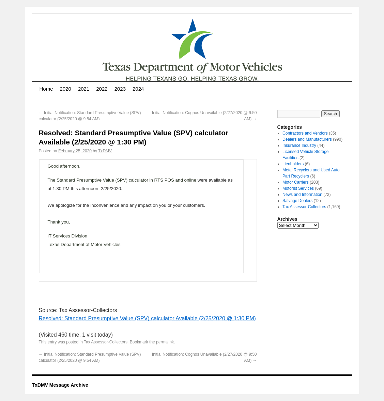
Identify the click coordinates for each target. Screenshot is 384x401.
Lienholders (293, 163)
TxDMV (105, 151)
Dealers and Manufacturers (307, 139)
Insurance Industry (299, 145)
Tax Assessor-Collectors (105, 342)
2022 (101, 89)
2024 (138, 89)
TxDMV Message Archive (60, 385)
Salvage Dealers (297, 200)
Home (46, 89)
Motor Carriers (295, 182)
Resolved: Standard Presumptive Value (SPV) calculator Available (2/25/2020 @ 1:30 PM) (147, 318)
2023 (120, 89)
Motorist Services (298, 188)
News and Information (302, 194)
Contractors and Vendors (305, 133)
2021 (83, 89)
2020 (65, 89)
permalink (165, 342)
